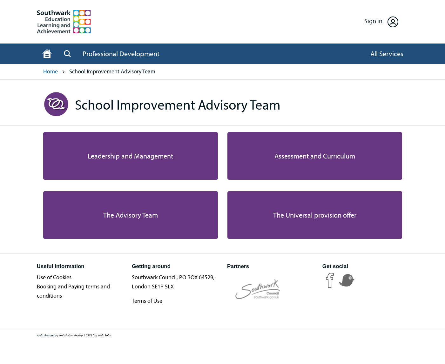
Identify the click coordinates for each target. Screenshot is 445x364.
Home (50, 71)
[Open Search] (67, 54)
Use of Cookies (54, 277)
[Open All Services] (386, 54)
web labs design (71, 335)
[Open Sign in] (381, 21)
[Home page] (47, 54)
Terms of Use (147, 300)
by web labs (98, 335)
